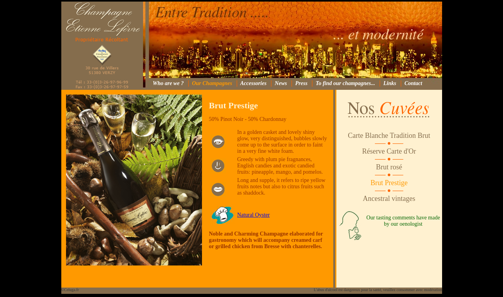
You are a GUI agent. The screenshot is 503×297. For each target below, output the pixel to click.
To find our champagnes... (345, 83)
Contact (413, 83)
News (281, 83)
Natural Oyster (253, 215)
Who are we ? (168, 83)
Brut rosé (389, 167)
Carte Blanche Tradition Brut (389, 135)
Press (301, 83)
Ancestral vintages (389, 198)
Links (390, 83)
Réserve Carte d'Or (389, 151)
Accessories (253, 83)
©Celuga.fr (70, 290)
